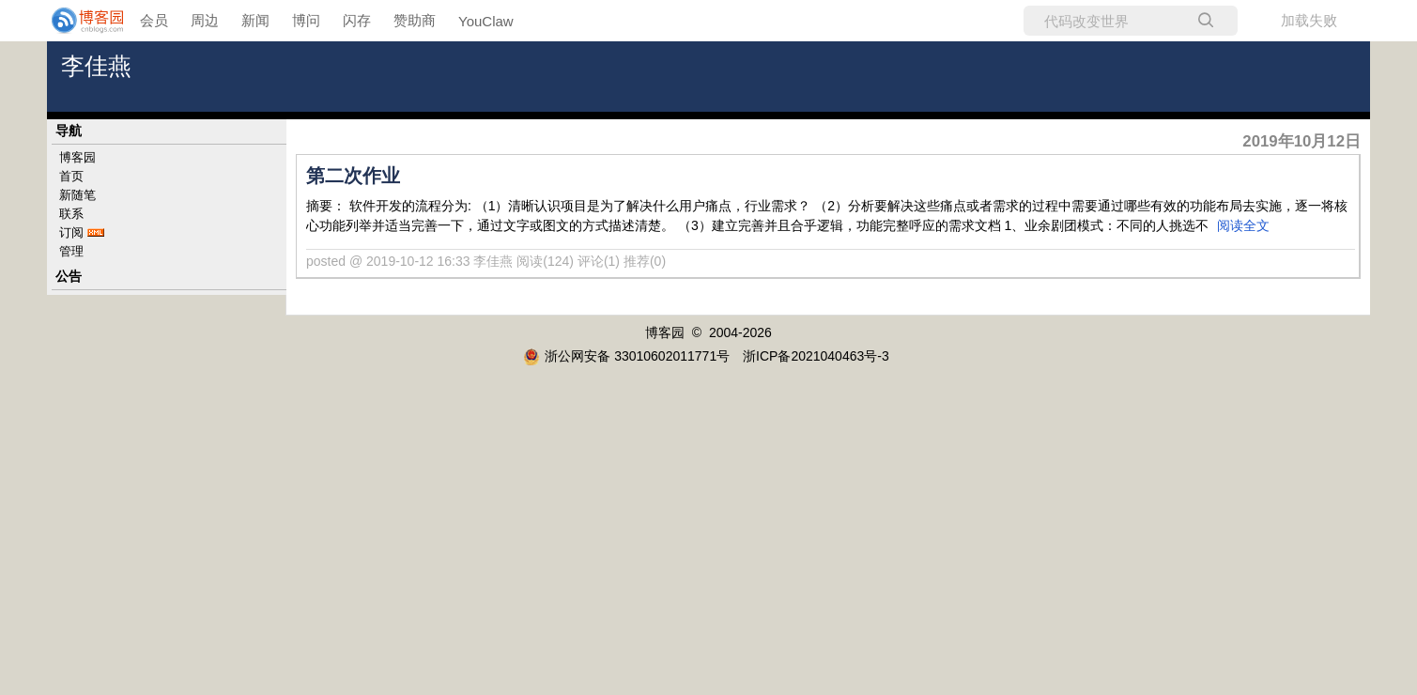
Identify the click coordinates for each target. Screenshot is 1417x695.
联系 (71, 214)
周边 (205, 20)
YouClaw (486, 21)
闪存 (357, 20)
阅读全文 (1243, 225)
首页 (71, 176)
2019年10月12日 (1301, 141)
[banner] (75, 21)
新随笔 (77, 195)
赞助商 (414, 20)
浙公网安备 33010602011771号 (626, 355)
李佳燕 (96, 66)
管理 (71, 251)
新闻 (255, 20)
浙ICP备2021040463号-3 (816, 355)
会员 (154, 20)
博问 (306, 20)
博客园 (77, 157)
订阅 (71, 232)
